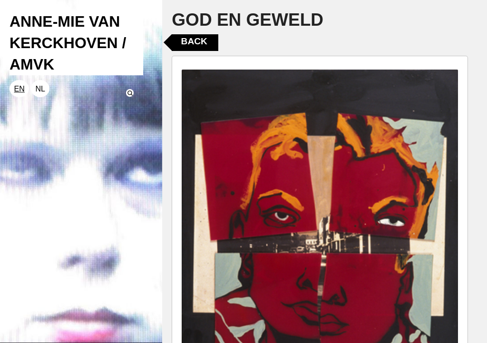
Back (194, 41)
